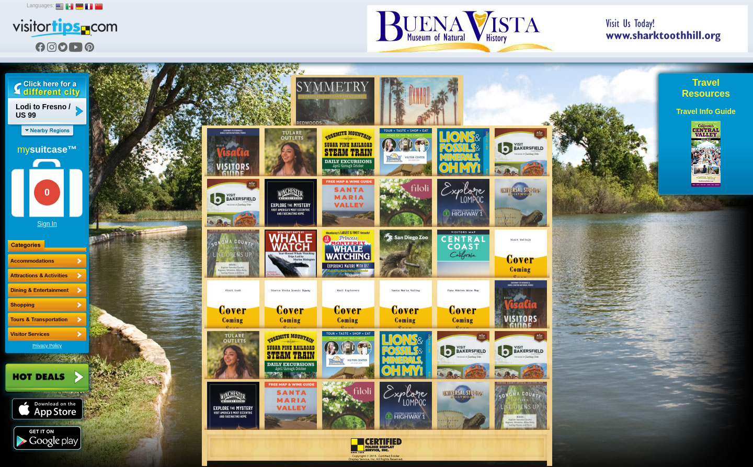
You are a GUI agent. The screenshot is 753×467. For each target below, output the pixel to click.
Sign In (46, 223)
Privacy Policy (47, 345)
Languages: (40, 5)
